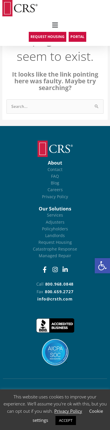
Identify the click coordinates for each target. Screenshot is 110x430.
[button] (102, 265)
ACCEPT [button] (65, 420)
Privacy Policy (68, 411)
